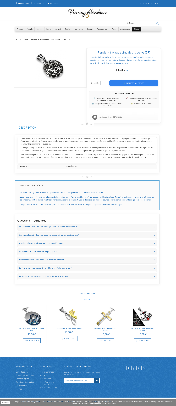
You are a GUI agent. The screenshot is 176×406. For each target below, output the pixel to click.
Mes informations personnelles (47, 383)
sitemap (19, 389)
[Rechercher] (157, 23)
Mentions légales (22, 379)
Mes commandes (47, 372)
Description (27, 128)
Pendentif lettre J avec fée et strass (69, 328)
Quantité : (95, 83)
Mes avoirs (44, 375)
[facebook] (128, 368)
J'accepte (5, 403)
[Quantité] (103, 83)
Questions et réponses (25, 375)
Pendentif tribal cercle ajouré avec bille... (31, 329)
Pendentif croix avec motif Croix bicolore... (105, 329)
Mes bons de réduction (49, 387)
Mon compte (47, 366)
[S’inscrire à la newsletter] (96, 380)
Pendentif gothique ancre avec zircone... (142, 329)
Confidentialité (21, 385)
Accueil (19, 39)
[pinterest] (138, 368)
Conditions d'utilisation (25, 382)
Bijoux (26, 39)
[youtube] (133, 368)
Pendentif (35, 39)
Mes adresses (45, 379)
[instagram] (143, 368)
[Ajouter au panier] (133, 83)
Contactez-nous (22, 372)
